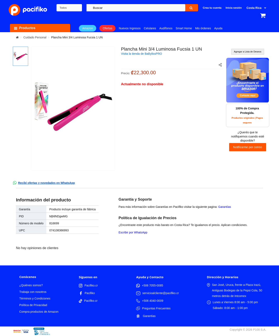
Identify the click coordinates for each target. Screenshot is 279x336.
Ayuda (218, 28)
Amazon (87, 28)
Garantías (224, 206)
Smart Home (184, 28)
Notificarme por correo (247, 147)
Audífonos (165, 28)
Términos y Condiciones (34, 298)
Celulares (150, 28)
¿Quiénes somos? (31, 285)
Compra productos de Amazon (38, 311)
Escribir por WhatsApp (133, 232)
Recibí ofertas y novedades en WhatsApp (46, 183)
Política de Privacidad (33, 305)
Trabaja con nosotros (32, 291)
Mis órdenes (203, 28)
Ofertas (107, 28)
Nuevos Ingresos (130, 28)
